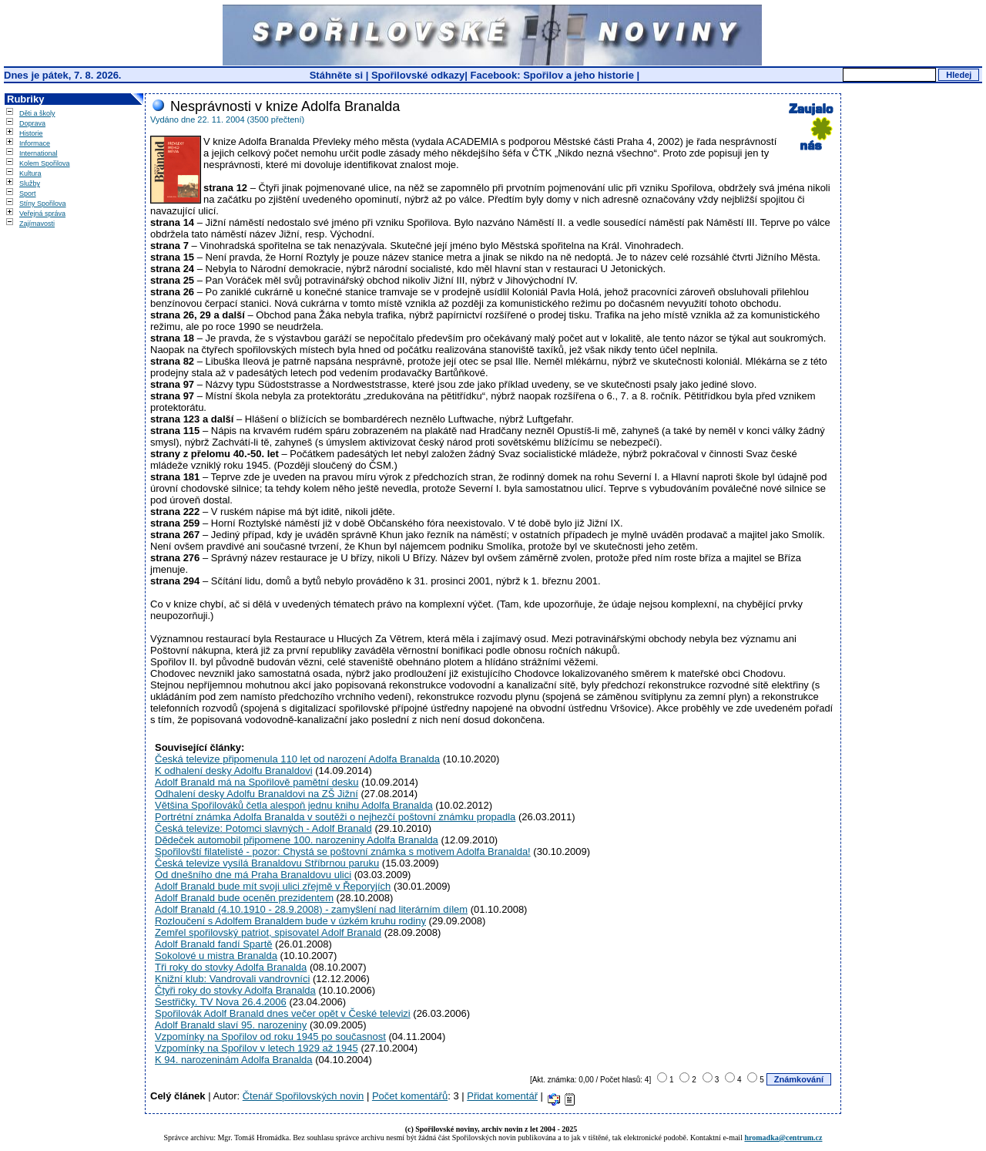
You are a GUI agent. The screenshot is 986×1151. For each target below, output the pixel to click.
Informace (34, 143)
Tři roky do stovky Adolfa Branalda (231, 967)
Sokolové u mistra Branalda (216, 955)
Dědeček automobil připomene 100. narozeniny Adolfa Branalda (296, 840)
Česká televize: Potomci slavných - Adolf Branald (263, 828)
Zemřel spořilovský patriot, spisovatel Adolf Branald (268, 932)
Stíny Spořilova (42, 203)
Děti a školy (37, 113)
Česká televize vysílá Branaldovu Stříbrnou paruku (267, 863)
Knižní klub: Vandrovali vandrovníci (232, 978)
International (38, 153)
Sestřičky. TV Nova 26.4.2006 (221, 1002)
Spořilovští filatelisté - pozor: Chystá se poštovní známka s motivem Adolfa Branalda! (343, 851)
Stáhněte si (338, 75)
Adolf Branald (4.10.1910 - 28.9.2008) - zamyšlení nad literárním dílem (311, 909)
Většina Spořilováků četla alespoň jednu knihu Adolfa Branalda (294, 805)
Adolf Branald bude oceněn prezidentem (244, 898)
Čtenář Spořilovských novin (303, 1096)
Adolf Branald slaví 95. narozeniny (231, 1025)
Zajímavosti (37, 223)
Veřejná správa (42, 213)
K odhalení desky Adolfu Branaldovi (234, 770)
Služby (29, 183)
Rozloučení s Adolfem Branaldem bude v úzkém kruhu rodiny (290, 921)
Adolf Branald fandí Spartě (214, 944)
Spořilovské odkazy (417, 75)
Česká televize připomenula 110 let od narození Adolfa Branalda (297, 759)
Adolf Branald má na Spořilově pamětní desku (257, 782)
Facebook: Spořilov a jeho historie (552, 75)
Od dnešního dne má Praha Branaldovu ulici (253, 874)
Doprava (32, 123)
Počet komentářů (410, 1096)
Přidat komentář (502, 1096)
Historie (31, 133)
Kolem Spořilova (44, 163)
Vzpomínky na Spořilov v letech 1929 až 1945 (256, 1048)
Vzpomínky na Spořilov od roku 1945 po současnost (270, 1036)
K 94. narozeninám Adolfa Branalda (234, 1059)
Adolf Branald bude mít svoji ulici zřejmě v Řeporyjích (273, 886)
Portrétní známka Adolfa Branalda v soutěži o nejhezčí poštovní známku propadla (335, 817)
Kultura (30, 173)
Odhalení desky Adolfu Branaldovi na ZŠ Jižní (256, 793)
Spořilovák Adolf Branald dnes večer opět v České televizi (283, 1013)
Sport (27, 193)
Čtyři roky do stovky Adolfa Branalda (235, 990)
